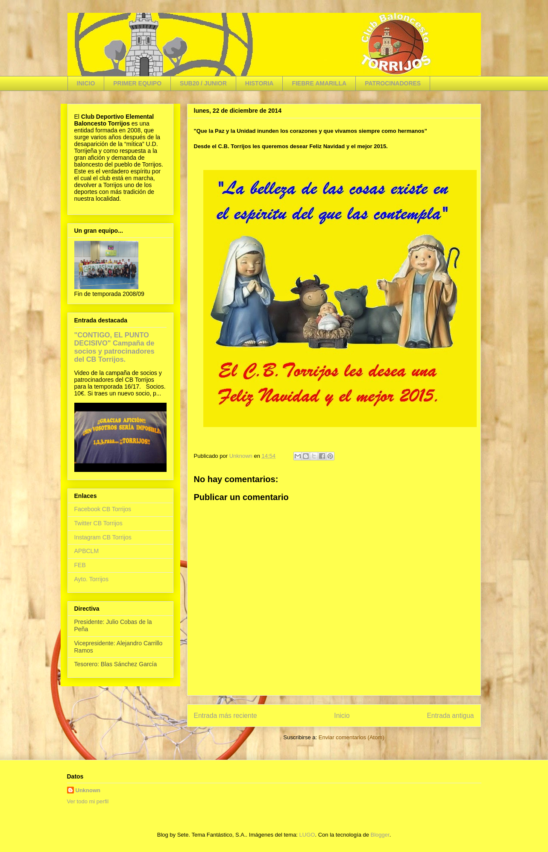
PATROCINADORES (393, 83)
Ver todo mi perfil (88, 801)
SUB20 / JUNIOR (203, 83)
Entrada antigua (450, 715)
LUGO (307, 835)
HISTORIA (259, 83)
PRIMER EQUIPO (137, 83)
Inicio (341, 715)
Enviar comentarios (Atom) (351, 737)
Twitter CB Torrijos (98, 523)
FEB (80, 565)
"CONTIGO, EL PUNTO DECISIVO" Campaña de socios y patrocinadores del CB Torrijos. (114, 347)
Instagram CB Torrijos (103, 537)
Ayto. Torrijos (91, 579)
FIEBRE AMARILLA (319, 83)
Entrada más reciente (225, 715)
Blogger (380, 835)
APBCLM (86, 551)
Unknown (88, 790)
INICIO (86, 83)
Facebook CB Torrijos (103, 509)
